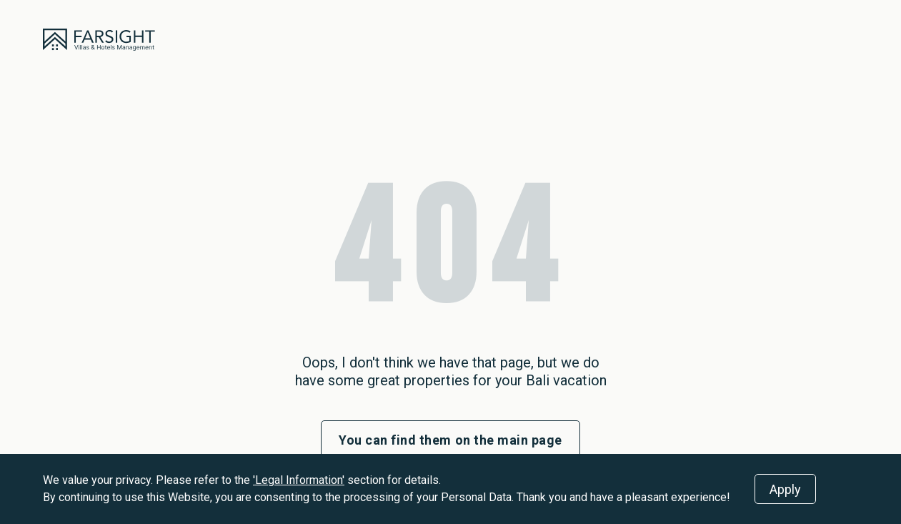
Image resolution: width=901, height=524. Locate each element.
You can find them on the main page (450, 440)
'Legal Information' (298, 480)
